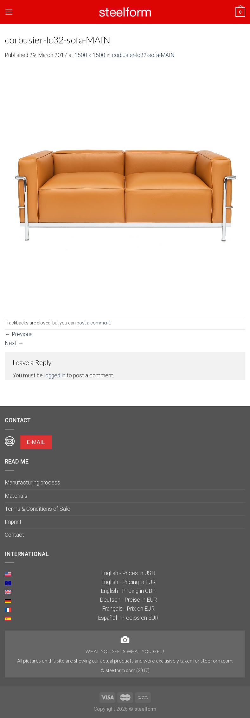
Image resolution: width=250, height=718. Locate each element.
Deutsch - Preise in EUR (128, 600)
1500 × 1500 (89, 55)
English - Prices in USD (128, 573)
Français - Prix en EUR (128, 609)
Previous (19, 334)
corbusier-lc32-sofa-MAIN (143, 55)
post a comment (93, 322)
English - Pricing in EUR (128, 582)
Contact (14, 535)
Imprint (13, 522)
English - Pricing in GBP (128, 591)
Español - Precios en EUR (128, 618)
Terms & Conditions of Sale (37, 509)
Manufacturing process (32, 482)
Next (14, 343)
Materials (16, 496)
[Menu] (9, 12)
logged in (55, 375)
